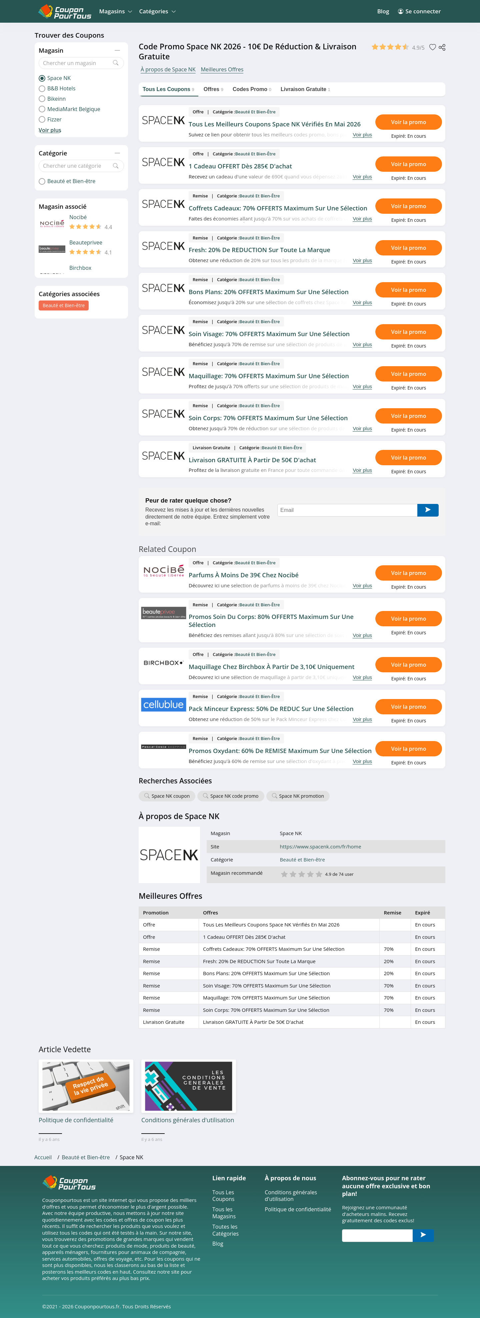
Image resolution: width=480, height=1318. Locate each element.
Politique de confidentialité (298, 1209)
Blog (383, 11)
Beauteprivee (85, 242)
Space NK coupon (171, 796)
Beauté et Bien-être (64, 305)
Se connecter (419, 11)
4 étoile (310, 873)
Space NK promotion (301, 796)
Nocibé (78, 217)
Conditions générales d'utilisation (291, 1196)
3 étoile (301, 873)
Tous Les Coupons (223, 1196)
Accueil (43, 1157)
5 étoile (319, 873)
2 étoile (293, 873)
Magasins (114, 11)
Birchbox (80, 267)
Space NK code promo (234, 796)
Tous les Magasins (224, 1213)
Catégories (156, 11)
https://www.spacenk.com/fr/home (320, 846)
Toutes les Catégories (225, 1230)
